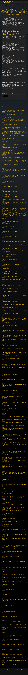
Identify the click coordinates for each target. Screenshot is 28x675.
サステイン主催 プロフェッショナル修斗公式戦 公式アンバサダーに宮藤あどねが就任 (14, 203)
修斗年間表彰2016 (5, 594)
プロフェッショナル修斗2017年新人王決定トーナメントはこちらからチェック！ (14, 571)
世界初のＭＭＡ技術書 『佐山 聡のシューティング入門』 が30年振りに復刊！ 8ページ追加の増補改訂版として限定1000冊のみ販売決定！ (14, 497)
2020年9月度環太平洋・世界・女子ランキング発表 (10, 264)
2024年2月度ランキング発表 (6, 117)
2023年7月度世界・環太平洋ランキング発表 (9, 147)
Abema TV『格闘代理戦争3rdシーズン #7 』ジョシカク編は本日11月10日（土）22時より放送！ (14, 445)
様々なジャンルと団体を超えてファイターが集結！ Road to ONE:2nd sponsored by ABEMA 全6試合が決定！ (13, 288)
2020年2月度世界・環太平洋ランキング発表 (9, 316)
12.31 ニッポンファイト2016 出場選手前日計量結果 (11, 621)
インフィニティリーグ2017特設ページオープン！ (10, 589)
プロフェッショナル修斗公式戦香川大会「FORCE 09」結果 (12, 504)
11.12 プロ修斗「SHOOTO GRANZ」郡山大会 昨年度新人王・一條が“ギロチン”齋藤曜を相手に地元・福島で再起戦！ (13, 542)
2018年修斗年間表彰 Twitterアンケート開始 (9, 410)
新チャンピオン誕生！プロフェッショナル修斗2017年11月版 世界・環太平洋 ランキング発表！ (14, 535)
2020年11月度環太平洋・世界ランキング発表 (9, 259)
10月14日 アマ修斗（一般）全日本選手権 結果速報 (10, 470)
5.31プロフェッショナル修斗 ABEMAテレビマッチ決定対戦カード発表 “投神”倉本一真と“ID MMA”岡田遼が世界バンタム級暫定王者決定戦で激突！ (14, 279)
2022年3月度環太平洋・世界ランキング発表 (9, 196)
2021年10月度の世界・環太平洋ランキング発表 (10, 221)
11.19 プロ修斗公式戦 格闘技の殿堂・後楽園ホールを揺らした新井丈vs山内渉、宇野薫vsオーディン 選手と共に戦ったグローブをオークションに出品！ (14, 128)
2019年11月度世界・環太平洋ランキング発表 (9, 327)
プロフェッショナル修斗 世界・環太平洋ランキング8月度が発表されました (14, 485)
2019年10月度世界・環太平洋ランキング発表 (9, 332)
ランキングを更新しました (6, 647)
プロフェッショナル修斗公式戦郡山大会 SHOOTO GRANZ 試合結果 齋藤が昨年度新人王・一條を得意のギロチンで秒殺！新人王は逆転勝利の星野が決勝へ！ (14, 538)
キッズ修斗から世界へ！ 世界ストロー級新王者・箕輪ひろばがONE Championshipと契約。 (14, 305)
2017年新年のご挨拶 (5, 613)
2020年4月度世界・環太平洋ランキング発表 (9, 291)
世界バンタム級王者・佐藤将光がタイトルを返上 (10, 256)
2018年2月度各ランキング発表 (7, 515)
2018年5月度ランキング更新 (6, 502)
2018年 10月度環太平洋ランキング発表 (8, 464)
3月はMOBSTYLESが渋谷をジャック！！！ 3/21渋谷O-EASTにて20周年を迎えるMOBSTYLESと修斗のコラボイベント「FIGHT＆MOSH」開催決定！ (14, 319)
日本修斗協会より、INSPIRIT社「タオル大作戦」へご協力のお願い (13, 330)
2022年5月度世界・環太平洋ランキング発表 (9, 191)
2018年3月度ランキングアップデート (8, 513)
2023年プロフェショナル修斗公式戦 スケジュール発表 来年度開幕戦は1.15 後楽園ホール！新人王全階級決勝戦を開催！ (14, 170)
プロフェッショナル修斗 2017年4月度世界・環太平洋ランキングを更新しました (14, 568)
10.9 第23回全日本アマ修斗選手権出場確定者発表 (10, 639)
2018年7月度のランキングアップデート (8, 491)
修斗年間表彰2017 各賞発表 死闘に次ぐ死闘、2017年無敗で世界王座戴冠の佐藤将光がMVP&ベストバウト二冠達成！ (14, 521)
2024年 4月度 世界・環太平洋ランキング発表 (9, 107)
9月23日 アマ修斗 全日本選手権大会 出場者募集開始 (11, 556)
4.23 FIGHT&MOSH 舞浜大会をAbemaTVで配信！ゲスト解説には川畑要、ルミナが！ (14, 661)
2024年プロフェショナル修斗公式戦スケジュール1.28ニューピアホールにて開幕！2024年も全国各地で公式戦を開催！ (14, 124)
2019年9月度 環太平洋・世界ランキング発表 (9, 343)
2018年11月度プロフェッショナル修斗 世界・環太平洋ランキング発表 (14, 442)
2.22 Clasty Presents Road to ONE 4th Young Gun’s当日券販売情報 (13, 241)
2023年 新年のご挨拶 (5, 167)
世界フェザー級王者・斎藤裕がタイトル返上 (9, 236)
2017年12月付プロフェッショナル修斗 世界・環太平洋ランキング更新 (14, 529)
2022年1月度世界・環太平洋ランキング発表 (9, 206)
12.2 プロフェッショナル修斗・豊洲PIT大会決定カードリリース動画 (13, 138)
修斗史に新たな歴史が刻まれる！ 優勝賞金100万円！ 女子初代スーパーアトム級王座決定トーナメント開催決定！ (14, 336)
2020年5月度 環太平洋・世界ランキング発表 (9, 283)
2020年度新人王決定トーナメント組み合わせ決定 (10, 313)
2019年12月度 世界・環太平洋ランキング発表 (9, 325)
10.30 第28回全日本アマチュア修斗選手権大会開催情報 (11, 183)
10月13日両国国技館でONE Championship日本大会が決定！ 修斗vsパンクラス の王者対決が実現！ (14, 353)
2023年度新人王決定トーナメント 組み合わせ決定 (10, 164)
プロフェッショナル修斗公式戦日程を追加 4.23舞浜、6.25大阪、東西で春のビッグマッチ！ (14, 600)
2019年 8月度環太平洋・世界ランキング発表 (9, 345)
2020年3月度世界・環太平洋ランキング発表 (9, 301)
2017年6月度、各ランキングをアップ (8, 558)
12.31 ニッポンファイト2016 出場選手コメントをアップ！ (12, 619)
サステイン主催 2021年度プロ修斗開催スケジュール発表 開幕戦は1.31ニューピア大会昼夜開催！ (14, 251)
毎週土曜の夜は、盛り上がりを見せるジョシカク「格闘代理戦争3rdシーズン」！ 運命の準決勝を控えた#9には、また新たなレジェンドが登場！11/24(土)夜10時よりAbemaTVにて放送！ (14, 438)
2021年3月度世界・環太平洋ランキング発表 (9, 239)
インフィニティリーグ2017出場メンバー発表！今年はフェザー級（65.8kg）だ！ (13, 608)
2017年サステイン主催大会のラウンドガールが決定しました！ (12, 603)
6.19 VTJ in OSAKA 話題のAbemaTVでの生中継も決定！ (11, 652)
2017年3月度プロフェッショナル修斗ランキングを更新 (11, 584)
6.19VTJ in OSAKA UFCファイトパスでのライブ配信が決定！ (12, 654)
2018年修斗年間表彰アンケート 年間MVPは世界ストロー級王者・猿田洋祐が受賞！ (14, 403)
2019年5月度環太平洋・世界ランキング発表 (9, 374)
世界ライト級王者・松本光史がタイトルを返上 (10, 307)
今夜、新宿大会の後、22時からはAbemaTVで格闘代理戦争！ (12, 422)
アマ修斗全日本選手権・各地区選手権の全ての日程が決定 (11, 510)
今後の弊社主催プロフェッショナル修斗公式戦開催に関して (12, 299)
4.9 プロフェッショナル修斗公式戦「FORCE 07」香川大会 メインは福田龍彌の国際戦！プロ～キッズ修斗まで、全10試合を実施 (14, 581)
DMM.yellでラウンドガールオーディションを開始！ (10, 649)
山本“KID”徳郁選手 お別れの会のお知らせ (9, 454)
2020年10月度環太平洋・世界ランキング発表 (9, 261)
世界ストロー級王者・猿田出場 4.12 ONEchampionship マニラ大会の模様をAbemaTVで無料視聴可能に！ (14, 385)
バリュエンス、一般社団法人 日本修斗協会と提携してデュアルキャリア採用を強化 (14, 200)
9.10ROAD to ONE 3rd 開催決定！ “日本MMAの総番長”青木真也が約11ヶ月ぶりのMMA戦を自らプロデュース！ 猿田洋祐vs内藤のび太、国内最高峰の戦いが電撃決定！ (14, 267)
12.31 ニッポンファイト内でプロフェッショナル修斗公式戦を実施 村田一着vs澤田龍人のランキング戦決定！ (14, 625)
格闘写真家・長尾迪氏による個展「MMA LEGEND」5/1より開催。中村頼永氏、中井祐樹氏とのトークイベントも (14, 564)
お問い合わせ (17, 669)
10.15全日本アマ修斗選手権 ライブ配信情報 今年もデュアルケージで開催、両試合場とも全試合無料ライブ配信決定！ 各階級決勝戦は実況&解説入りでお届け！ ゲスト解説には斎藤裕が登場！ (14, 132)
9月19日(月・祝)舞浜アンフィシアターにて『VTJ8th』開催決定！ (13, 644)
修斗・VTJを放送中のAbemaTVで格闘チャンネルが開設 (11, 641)
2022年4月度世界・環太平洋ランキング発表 (9, 194)
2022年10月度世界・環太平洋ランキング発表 (9, 178)
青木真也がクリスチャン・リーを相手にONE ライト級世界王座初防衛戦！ (14, 368)
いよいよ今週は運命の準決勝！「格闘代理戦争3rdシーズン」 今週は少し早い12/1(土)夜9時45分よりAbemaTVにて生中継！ (14, 435)
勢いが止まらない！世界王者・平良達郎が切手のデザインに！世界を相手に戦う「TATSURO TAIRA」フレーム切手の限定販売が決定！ (14, 157)
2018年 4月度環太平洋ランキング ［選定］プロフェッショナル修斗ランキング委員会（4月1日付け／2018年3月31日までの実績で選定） (14, 508)
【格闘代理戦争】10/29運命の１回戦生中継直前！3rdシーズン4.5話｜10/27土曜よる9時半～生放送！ (14, 458)
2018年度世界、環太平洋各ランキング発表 (9, 493)
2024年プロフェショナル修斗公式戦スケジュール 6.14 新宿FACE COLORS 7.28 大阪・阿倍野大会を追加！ (13, 111)
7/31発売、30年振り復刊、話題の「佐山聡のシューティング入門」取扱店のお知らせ (14, 488)
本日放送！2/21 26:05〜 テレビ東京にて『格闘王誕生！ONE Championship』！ (12, 397)
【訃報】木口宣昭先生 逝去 (6, 223)
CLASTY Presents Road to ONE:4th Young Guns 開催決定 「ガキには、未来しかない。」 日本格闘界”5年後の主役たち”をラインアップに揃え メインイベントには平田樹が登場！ (14, 245)
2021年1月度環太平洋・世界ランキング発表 (9, 248)
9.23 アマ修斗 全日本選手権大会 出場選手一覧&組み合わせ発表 (12, 551)
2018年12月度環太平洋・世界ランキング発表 (9, 432)
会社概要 (21, 669)
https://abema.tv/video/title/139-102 (9, 34)
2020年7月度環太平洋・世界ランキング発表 (9, 273)
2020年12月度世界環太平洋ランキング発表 (9, 254)
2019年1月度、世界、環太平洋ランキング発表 (9, 408)
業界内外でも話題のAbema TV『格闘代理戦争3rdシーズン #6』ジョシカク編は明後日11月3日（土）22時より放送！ (14, 452)
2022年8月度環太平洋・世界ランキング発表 (9, 189)
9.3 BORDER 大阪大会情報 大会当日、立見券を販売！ (11, 553)
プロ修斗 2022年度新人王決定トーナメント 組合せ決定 (11, 228)
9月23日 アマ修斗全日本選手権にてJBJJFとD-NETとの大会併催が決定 (13, 561)
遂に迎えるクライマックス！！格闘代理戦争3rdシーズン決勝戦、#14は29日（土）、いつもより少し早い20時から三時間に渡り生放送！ (14, 416)
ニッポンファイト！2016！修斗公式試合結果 (9, 616)
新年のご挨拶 (4, 218)
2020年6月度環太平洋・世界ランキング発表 (9, 276)
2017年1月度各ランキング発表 (7, 605)
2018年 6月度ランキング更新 (7, 499)
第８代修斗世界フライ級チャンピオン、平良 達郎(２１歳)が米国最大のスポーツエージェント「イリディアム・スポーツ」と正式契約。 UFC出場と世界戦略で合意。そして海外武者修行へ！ (14, 209)
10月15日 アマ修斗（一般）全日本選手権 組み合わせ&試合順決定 (13, 135)
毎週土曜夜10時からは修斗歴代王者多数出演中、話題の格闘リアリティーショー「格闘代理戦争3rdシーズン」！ (14, 429)
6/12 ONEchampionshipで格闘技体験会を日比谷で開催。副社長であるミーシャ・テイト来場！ (14, 361)
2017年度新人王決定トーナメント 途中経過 (9, 531)
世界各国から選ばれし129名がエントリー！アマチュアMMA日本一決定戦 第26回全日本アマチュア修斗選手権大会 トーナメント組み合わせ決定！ (14, 339)
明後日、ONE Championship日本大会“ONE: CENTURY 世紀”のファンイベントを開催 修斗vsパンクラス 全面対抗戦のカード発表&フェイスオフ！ (14, 349)
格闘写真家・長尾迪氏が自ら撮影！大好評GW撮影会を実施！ (12, 376)
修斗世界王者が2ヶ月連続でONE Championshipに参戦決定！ (12, 387)
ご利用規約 (12, 669)
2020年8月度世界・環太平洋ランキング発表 (9, 271)
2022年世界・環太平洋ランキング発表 (8, 172)
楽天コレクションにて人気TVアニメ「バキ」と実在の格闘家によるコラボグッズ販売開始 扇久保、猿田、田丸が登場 (14, 426)
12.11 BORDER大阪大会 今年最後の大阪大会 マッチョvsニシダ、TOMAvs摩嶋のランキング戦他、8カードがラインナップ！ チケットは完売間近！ (14, 631)
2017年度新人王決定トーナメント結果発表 (9, 518)
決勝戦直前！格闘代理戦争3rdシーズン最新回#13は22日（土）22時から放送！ (14, 420)
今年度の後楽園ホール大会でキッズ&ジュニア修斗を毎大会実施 (12, 592)
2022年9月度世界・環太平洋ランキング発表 (9, 186)
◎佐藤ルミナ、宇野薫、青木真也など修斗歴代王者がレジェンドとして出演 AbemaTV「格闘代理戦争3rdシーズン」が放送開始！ (14, 476)
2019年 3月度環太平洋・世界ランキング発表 (9, 390)
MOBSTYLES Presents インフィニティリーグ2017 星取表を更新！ (13, 586)
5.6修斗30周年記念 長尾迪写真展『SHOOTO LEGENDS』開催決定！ (13, 379)
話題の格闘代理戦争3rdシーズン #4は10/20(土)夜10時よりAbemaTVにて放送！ (14, 467)
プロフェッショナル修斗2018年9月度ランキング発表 (11, 481)
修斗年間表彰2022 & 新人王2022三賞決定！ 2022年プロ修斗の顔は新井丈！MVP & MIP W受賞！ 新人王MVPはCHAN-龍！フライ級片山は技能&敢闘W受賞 (14, 153)
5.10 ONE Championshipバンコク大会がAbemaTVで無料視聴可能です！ (13, 371)
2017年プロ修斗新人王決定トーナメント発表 (9, 597)
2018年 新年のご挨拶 (5, 526)
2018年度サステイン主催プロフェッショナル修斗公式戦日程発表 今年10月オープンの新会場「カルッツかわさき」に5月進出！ (14, 546)
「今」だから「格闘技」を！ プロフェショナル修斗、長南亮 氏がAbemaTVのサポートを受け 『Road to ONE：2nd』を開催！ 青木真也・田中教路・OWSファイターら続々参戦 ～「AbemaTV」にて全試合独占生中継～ (14, 295)
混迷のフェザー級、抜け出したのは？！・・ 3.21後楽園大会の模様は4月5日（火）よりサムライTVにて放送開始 (14, 664)
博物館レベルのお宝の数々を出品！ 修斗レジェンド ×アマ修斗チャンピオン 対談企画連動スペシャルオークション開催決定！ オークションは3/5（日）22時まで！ (14, 161)
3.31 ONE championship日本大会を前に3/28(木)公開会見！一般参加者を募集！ (14, 393)
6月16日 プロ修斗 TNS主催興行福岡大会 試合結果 (10, 358)
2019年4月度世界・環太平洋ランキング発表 (9, 382)
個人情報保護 (7, 669)
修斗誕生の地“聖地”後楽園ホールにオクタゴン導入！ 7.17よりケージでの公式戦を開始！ (14, 658)
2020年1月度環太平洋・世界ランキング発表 (9, 322)
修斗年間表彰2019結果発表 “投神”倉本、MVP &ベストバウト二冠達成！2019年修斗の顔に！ (14, 310)
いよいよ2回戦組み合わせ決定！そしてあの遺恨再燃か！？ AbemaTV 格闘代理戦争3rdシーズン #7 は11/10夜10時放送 (13, 448)
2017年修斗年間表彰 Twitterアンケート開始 (9, 524)
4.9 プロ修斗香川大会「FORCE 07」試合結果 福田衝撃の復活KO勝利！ (13, 578)
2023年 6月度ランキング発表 (7, 150)
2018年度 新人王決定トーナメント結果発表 (9, 405)
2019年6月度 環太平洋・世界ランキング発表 (9, 355)
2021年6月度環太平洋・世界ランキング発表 (9, 231)
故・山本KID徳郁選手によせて (7, 479)
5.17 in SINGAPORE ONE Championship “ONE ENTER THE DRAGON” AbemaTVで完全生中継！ (14, 365)
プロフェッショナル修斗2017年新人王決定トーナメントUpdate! (13, 548)
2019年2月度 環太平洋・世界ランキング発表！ (10, 399)
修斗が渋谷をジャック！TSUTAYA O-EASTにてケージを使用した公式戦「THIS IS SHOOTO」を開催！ (14, 628)
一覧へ (26, 5)
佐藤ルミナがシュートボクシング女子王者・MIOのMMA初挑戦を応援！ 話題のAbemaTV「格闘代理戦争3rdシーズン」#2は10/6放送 (14, 473)
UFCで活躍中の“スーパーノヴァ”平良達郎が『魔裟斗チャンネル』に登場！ (14, 145)
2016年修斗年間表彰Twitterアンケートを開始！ (10, 611)
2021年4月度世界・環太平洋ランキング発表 (9, 233)
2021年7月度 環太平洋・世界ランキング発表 (9, 226)
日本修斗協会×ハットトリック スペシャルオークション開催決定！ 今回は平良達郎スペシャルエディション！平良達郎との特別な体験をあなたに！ (14, 120)
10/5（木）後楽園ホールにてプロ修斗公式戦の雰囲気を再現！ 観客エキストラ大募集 (14, 141)
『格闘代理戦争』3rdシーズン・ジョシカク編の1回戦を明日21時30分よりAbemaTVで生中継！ (14, 461)
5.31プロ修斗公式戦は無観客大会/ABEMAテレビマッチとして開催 (13, 285)
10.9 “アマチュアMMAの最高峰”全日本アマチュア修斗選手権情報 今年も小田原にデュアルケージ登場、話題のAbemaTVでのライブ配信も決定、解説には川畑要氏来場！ (14, 636)
